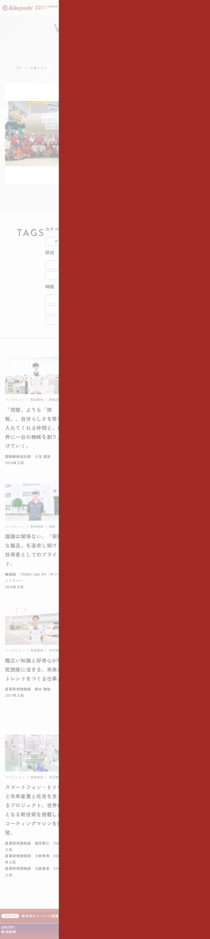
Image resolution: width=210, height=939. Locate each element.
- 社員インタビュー (23, 858)
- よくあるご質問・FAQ (127, 886)
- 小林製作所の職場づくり (29, 830)
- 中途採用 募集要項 (124, 867)
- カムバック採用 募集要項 (130, 876)
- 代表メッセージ (21, 784)
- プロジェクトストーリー (29, 867)
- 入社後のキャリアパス (27, 821)
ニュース (14, 900)
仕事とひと (17, 845)
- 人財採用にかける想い (27, 812)
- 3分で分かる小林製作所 (28, 793)
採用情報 (114, 845)
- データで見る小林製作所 (29, 802)
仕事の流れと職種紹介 (128, 771)
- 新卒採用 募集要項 (124, 858)
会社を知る (17, 771)
